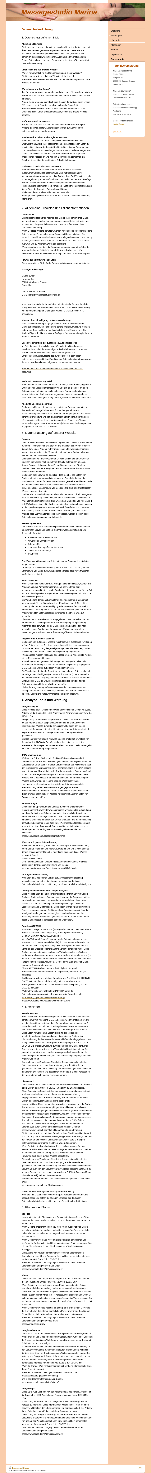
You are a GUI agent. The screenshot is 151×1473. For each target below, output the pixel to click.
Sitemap (26, 1468)
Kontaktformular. (119, 124)
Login (140, 1467)
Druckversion (15, 1468)
